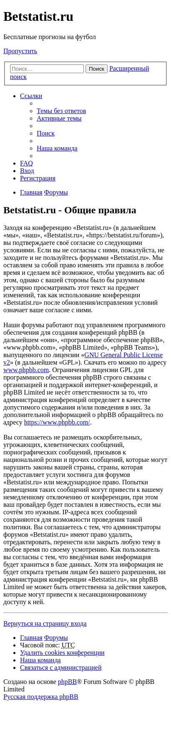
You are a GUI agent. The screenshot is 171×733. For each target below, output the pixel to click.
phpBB (67, 681)
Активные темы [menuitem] (59, 118)
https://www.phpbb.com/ (57, 422)
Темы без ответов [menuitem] (61, 110)
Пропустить (20, 50)
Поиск (96, 69)
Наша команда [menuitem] (57, 148)
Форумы (56, 637)
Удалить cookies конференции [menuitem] (62, 652)
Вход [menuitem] (27, 170)
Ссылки (31, 95)
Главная (31, 637)
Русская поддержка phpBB (40, 696)
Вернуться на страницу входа (45, 623)
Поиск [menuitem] (46, 133)
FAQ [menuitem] (26, 163)
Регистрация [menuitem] (37, 178)
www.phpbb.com (26, 369)
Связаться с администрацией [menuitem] (60, 667)
